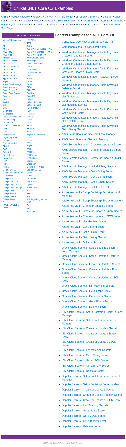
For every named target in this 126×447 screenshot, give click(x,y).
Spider (29, 173)
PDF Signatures (34, 108)
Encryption (7, 158)
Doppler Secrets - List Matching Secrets (85, 405)
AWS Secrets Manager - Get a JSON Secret (87, 176)
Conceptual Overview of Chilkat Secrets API (87, 41)
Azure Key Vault (10, 87)
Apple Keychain (10, 78)
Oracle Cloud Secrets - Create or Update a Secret (91, 264)
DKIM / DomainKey (11, 125)
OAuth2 (30, 84)
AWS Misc (7, 55)
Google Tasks (9, 199)
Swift (25, 24)
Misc (29, 75)
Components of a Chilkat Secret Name (84, 47)
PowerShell (104, 20)
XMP (29, 202)
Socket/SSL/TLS (34, 170)
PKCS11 (30, 117)
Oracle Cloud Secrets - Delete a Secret (84, 306)
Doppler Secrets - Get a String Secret (83, 410)
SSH (29, 149)
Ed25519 (7, 152)
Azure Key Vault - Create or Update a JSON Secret (91, 216)
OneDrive (31, 93)
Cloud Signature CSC (12, 117)
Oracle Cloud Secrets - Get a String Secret (86, 291)
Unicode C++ (56, 24)
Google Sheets (9, 196)
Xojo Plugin (7, 28)
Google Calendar (10, 182)
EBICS (6, 146)
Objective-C (50, 20)
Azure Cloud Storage (12, 84)
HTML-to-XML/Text (11, 205)
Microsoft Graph (34, 72)
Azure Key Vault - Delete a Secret (81, 242)
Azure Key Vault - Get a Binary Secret (84, 237)
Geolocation (8, 176)
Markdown (31, 69)
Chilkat (4, 16)
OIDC (29, 87)
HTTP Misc (31, 40)
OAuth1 (30, 81)
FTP (5, 161)
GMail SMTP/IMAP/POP (13, 173)
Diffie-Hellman (9, 134)
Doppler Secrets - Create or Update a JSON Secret (91, 400)
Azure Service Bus (11, 90)
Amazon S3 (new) (11, 67)
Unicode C (41, 24)
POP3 (29, 120)
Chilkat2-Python (65, 16)
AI (4, 46)
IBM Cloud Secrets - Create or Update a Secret (89, 328)
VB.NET (69, 24)
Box (4, 99)
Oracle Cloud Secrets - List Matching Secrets (88, 285)
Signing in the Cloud (35, 167)
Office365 (31, 90)
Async (5, 81)
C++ (52, 16)
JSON (29, 46)
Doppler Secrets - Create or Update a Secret (88, 389)
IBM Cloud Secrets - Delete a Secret (83, 371)
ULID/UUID (32, 182)
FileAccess (7, 164)
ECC (5, 149)
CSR (5, 105)
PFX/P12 (31, 114)
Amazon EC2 (9, 58)
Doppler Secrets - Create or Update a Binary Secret (92, 394)
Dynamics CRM (10, 143)
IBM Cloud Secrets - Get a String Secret (85, 355)
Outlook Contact (34, 105)
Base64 (6, 96)
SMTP (29, 146)
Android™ (25, 16)
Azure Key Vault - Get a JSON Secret (83, 232)
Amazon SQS (9, 75)
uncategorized (33, 211)
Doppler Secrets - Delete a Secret (81, 426)
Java (15, 20)
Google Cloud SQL (11, 184)
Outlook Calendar (34, 102)
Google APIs (8, 179)
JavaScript (26, 20)
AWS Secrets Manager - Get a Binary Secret (88, 182)
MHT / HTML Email (35, 64)
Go (9, 20)
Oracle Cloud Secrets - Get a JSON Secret (87, 296)
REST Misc (32, 128)
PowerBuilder (89, 20)
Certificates (8, 114)
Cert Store (7, 111)
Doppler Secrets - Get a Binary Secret (84, 421)
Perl (78, 20)
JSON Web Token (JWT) (37, 55)
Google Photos (9, 193)
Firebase (7, 167)
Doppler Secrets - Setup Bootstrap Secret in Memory (92, 384)
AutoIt (36, 16)
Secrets (30, 161)
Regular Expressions (36, 134)
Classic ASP (94, 16)
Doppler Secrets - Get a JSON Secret (83, 415)
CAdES (6, 102)
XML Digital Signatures (37, 199)
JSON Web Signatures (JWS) (39, 52)
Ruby (4, 24)
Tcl (32, 24)
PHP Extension (66, 20)
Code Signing (9, 120)
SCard (29, 140)
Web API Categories (12, 40)
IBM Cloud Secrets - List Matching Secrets (86, 350)
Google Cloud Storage (12, 187)
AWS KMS (7, 52)
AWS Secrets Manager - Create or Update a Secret (91, 144)
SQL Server (15, 24)
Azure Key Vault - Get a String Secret (83, 226)
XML (29, 196)
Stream (30, 176)
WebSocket (32, 187)
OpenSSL (31, 96)
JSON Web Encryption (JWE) (39, 49)
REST (29, 125)
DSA (5, 131)
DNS (5, 128)
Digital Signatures (10, 137)
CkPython (81, 16)
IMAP (29, 43)
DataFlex (107, 16)
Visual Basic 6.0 (95, 24)
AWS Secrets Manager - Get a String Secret (87, 171)
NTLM (29, 78)
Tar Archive (31, 179)
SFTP (29, 143)
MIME (29, 67)
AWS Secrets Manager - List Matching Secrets (89, 166)
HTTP (5, 208)
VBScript (79, 24)
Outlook (30, 99)
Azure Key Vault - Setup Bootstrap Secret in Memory (92, 200)
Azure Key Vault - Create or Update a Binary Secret (92, 211)
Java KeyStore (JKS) (36, 58)
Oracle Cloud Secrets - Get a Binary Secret (87, 301)
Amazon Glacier (10, 61)
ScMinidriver (32, 158)
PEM (29, 111)
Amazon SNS (9, 72)
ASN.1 (6, 49)
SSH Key (31, 152)
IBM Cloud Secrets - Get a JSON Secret (85, 360)
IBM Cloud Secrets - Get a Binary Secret (85, 365)
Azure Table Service (12, 93)
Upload (30, 184)
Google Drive (8, 190)
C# (46, 16)
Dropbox (6, 140)
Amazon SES (9, 69)
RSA (29, 131)
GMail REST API (10, 170)
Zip (28, 205)
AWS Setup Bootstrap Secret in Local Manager (89, 134)
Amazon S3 (8, 64)
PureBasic (118, 20)
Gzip (5, 202)
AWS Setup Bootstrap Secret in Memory (85, 139)
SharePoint (31, 164)
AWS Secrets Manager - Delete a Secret (85, 187)
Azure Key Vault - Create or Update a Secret (88, 205)
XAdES (30, 193)
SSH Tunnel (32, 155)
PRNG (29, 123)
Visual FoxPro (112, 24)
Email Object (8, 155)
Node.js (37, 20)
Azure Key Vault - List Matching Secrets (85, 221)
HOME (14, 16)
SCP (29, 137)
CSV (5, 108)
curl (28, 208)
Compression (9, 123)
